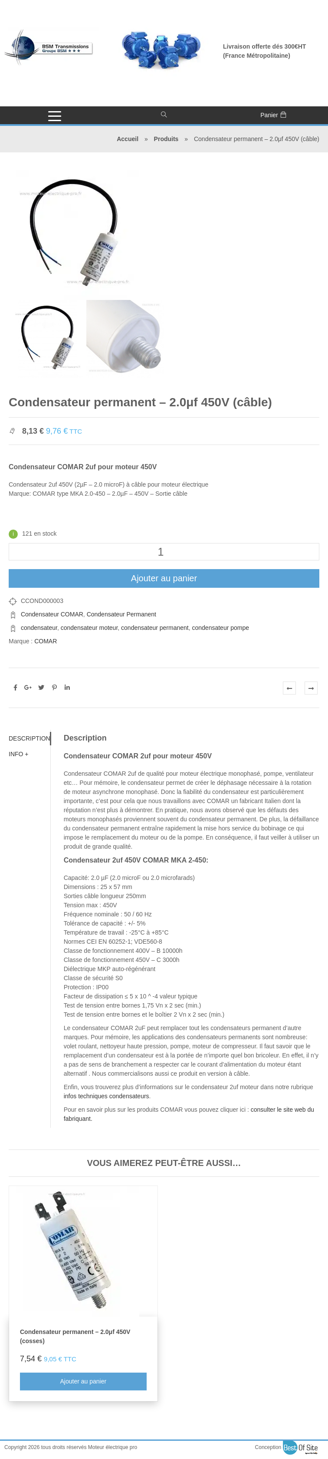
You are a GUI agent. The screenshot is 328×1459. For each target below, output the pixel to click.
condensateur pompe (220, 627)
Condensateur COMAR (52, 614)
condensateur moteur (89, 627)
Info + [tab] (19, 754)
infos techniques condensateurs (106, 1096)
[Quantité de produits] (164, 551)
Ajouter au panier (164, 578)
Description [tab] (29, 738)
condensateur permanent (155, 627)
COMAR (45, 641)
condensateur (39, 627)
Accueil (127, 138)
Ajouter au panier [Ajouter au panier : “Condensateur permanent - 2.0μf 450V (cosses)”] (83, 1381)
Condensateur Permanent (121, 614)
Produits (166, 138)
